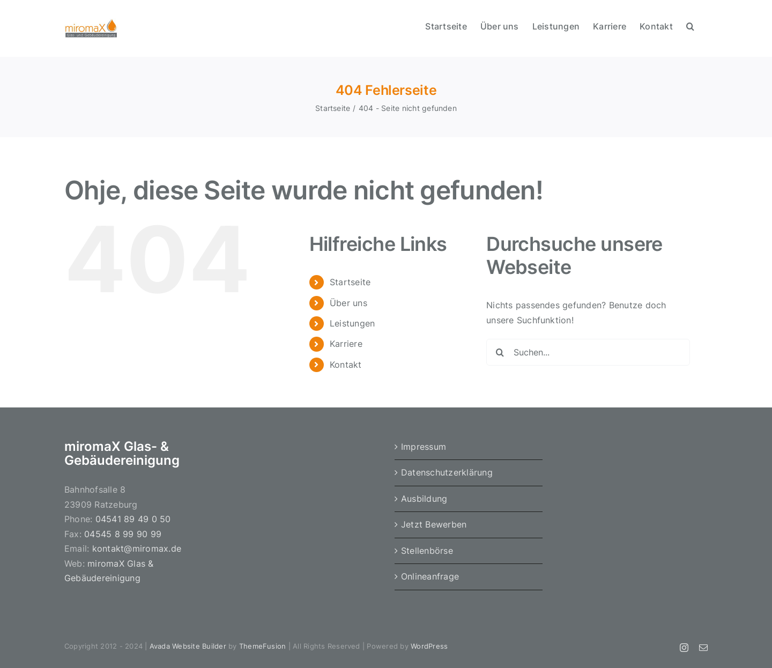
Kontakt (346, 364)
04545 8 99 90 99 (122, 534)
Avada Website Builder (188, 646)
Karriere (346, 343)
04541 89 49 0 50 (133, 519)
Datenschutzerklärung (447, 472)
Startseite (350, 282)
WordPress (429, 646)
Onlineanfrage (430, 576)
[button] (690, 25)
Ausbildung (424, 498)
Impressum (423, 446)
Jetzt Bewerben (433, 524)
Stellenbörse (427, 550)
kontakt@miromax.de (136, 548)
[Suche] (499, 352)
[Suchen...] (588, 352)
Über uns (348, 303)
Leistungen (352, 323)
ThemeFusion (262, 646)
